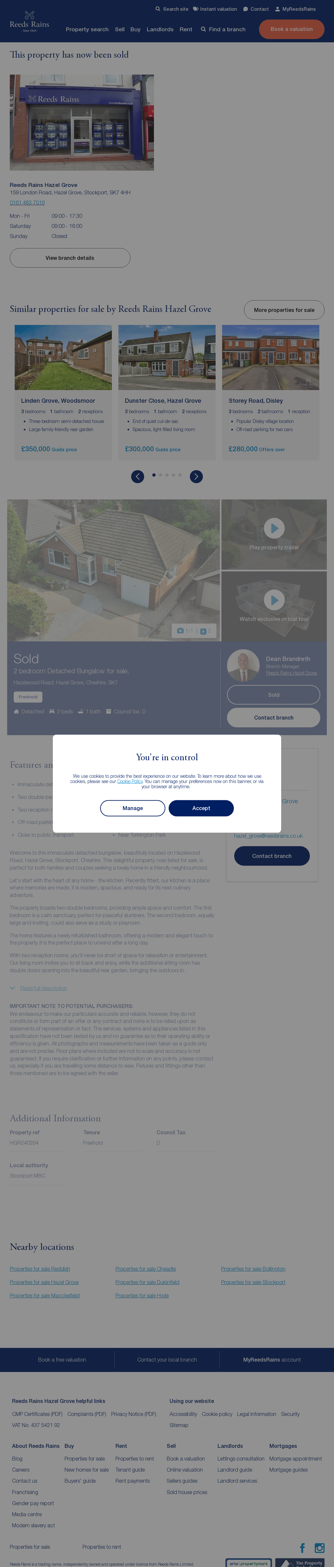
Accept (201, 808)
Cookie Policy (130, 781)
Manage (133, 808)
